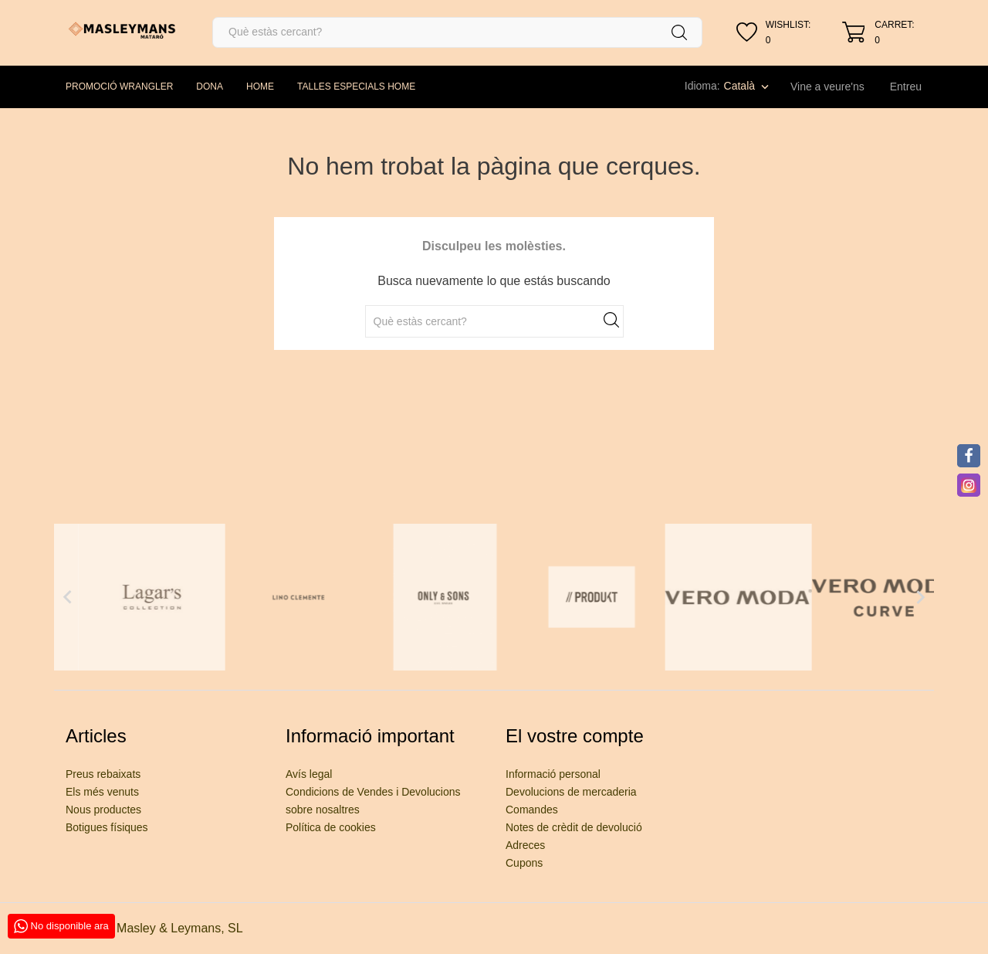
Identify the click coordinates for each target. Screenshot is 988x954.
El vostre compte (575, 735)
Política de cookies (331, 827)
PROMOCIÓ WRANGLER (119, 86)
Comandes (532, 809)
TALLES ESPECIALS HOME (356, 86)
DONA (209, 86)
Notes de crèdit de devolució (574, 827)
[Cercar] (457, 32)
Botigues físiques (107, 827)
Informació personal (553, 774)
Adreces (525, 845)
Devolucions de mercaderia (571, 792)
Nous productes (103, 809)
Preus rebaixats (103, 774)
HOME (260, 86)
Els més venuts (102, 792)
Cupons (524, 863)
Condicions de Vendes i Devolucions (373, 792)
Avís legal (309, 774)
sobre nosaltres (323, 809)
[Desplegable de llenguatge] (748, 85)
